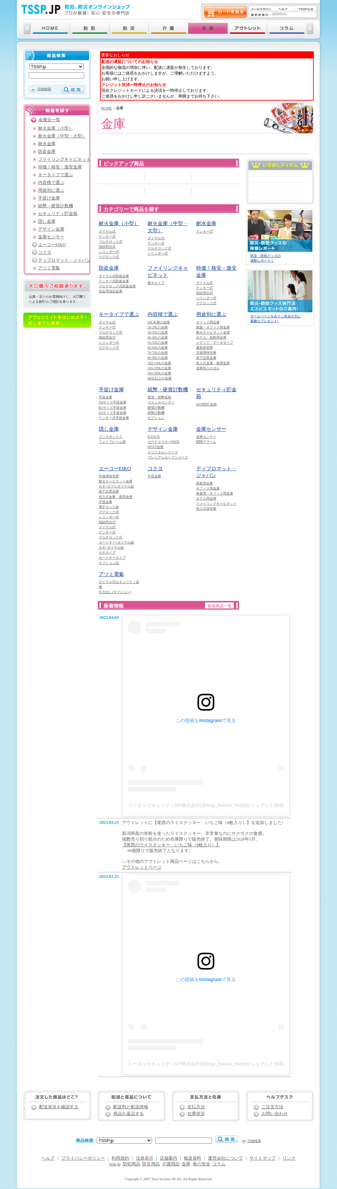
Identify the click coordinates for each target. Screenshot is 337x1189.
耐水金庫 (206, 223)
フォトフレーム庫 (112, 442)
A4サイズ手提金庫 (113, 402)
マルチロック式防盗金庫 (117, 286)
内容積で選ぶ (163, 314)
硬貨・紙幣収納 (159, 397)
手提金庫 (105, 397)
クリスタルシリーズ (163, 452)
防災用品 (151, 1164)
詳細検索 (44, 89)
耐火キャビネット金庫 (213, 332)
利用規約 (120, 1158)
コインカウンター (161, 402)
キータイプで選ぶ (119, 314)
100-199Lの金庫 (160, 363)
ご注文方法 (272, 1107)
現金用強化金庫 (110, 291)
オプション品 (109, 563)
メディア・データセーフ (214, 342)
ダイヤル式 (107, 231)
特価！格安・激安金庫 (60, 167)
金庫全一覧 (49, 119)
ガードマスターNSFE (164, 442)
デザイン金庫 (163, 429)
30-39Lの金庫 (158, 332)
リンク (289, 1158)
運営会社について (225, 1158)
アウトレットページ (141, 867)
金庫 (186, 1164)
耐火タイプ (156, 283)
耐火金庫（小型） (119, 223)
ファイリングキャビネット (216, 503)
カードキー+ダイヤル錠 (116, 542)
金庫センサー (211, 429)
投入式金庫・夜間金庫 (213, 363)
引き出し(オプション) (115, 592)
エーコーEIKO (115, 468)
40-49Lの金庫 (158, 337)
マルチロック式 (110, 241)
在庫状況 (196, 1113)
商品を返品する (128, 1113)
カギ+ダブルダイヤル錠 (116, 486)
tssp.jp (115, 1164)
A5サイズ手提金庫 (113, 413)
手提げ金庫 (111, 389)
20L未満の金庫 (159, 322)
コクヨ (155, 468)
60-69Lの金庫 (158, 347)
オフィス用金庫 (208, 322)
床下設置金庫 (206, 358)
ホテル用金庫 (206, 498)
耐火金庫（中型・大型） (62, 136)
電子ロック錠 (109, 507)
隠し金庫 (109, 429)
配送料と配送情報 (130, 1107)
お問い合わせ (275, 1113)
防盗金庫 (109, 268)
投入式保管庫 (206, 508)
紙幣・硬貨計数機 (168, 389)
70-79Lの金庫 (158, 352)
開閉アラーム (206, 442)
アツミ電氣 (111, 574)
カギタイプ (107, 552)
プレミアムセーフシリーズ (168, 457)
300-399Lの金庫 (160, 373)
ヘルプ (48, 1158)
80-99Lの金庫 (158, 358)
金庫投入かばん (208, 368)
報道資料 (192, 1158)
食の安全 (201, 1164)
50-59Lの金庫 (158, 342)
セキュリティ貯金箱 (58, 213)
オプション (156, 418)
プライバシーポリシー (83, 1158)
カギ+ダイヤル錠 (111, 547)
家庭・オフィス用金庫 (213, 327)
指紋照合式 (107, 246)
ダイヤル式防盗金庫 (114, 276)
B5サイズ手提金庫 (112, 407)
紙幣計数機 (156, 413)
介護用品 (171, 1164)
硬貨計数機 (156, 407)
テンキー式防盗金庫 (114, 281)
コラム (218, 1164)
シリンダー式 (109, 252)
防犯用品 (131, 1164)
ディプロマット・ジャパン (64, 260)
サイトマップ (262, 1158)
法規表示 (144, 1158)
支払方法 (196, 1107)
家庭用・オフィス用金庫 (214, 493)
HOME (106, 108)
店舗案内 (168, 1158)
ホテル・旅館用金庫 (211, 337)
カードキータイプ (112, 557)
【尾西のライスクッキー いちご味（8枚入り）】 (171, 845)
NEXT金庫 (156, 447)
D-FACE (154, 437)
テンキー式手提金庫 (114, 418)
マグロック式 (109, 257)
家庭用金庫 (204, 483)
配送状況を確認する (59, 1107)
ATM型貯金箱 (206, 404)
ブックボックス (110, 437)
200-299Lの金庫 (160, 368)
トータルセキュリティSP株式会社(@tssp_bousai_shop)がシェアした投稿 (206, 805)
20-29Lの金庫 (158, 327)
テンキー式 (107, 236)
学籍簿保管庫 (206, 352)
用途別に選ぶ (211, 314)
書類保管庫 (204, 347)
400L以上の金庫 (160, 378)
